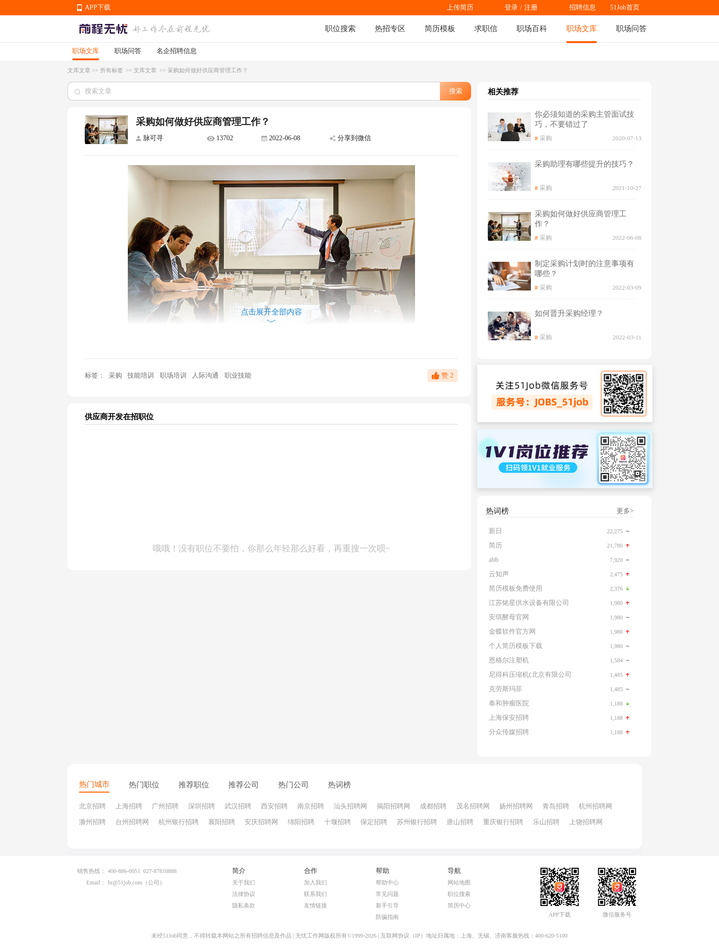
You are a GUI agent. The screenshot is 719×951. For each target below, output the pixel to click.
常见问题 (387, 894)
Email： (96, 882)
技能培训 (141, 375)
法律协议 (243, 894)
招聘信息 (582, 7)
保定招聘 (373, 822)
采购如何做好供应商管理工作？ (581, 219)
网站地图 (459, 882)
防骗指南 (387, 917)
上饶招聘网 (586, 822)
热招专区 (390, 28)
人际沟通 (206, 375)
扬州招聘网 (516, 806)
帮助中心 (387, 882)
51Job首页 (625, 7)
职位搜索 (340, 28)
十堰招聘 (337, 822)
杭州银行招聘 (178, 822)
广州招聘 (165, 806)
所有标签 (112, 70)
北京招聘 (92, 806)
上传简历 (460, 7)
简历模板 (440, 28)
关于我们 (243, 882)
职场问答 (631, 28)
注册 (531, 7)
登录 (511, 7)
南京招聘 (310, 806)
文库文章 (78, 70)
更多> (625, 511)
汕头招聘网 (350, 806)
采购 (115, 375)
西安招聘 (274, 806)
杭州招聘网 (595, 806)
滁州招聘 (92, 822)
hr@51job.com (125, 882)
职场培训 (174, 375)
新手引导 (387, 905)
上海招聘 (128, 806)
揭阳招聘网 (393, 806)
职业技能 (238, 375)
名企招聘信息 (177, 51)
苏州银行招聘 (417, 822)
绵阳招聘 (301, 822)
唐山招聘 (460, 822)
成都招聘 (433, 806)
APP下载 (98, 7)
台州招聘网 (132, 822)
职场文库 (581, 28)
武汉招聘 (238, 806)
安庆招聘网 (261, 822)
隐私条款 (243, 905)
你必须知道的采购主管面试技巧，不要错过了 (584, 119)
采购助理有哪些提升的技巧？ (584, 164)
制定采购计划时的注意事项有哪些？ (584, 268)
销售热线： (91, 871)
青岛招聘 (555, 806)
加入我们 (315, 882)
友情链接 (315, 905)
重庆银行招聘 (503, 822)
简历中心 (459, 905)
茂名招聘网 (473, 806)
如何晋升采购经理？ (569, 313)
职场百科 (532, 28)
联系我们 (315, 894)
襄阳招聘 (221, 822)
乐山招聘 (546, 822)
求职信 (485, 28)
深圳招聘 (201, 806)
